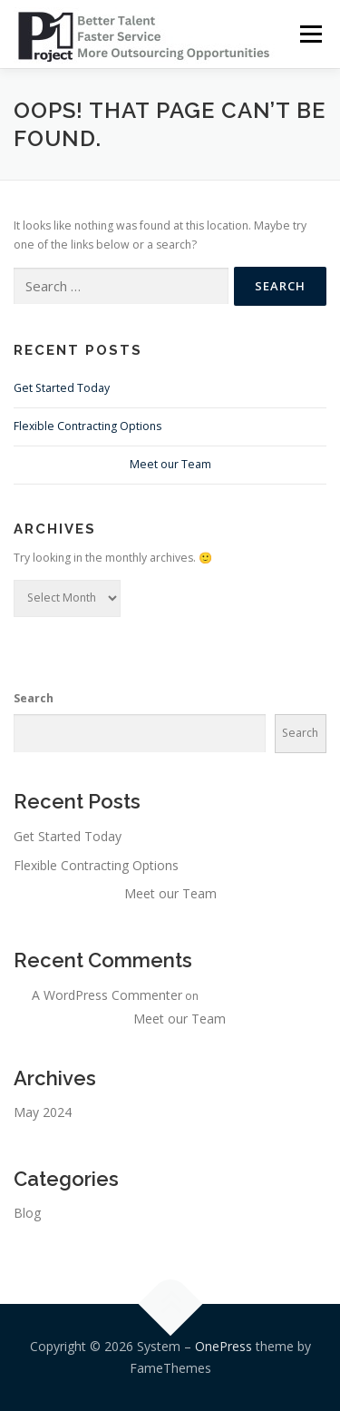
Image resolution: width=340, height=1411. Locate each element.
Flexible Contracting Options (87, 426)
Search (33, 698)
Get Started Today (62, 388)
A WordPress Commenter (107, 995)
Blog (27, 1212)
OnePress (223, 1346)
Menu (310, 34)
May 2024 (43, 1112)
